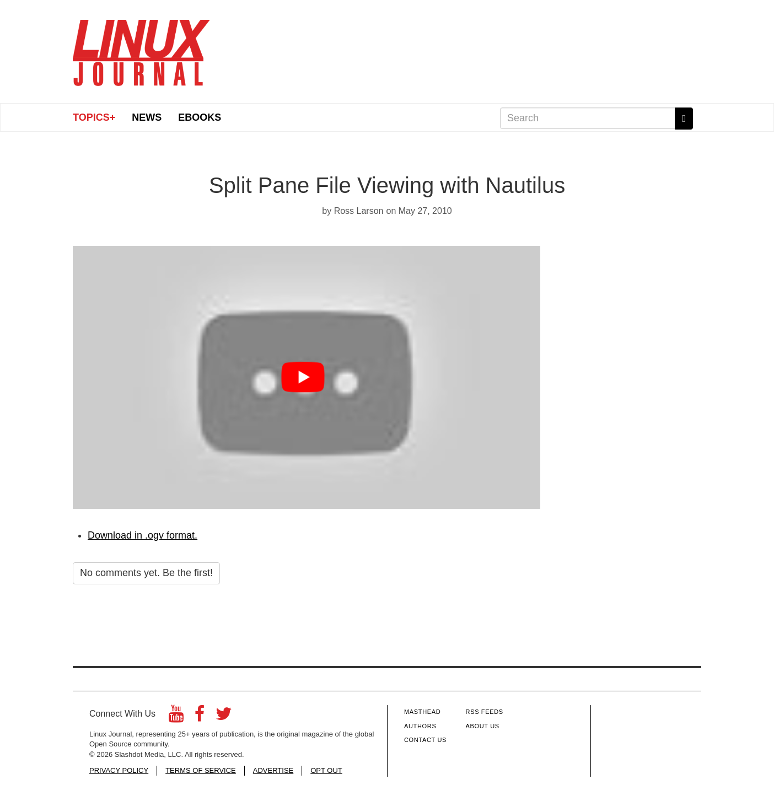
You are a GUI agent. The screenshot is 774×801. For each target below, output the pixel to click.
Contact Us (425, 740)
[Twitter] (224, 717)
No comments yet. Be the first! (146, 572)
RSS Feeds (484, 711)
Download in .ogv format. (142, 535)
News (147, 117)
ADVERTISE (273, 770)
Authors (420, 726)
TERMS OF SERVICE (200, 770)
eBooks (199, 117)
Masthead (422, 711)
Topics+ (94, 117)
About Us (482, 726)
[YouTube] (176, 717)
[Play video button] (306, 377)
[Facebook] (200, 717)
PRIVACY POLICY (118, 770)
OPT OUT (326, 770)
